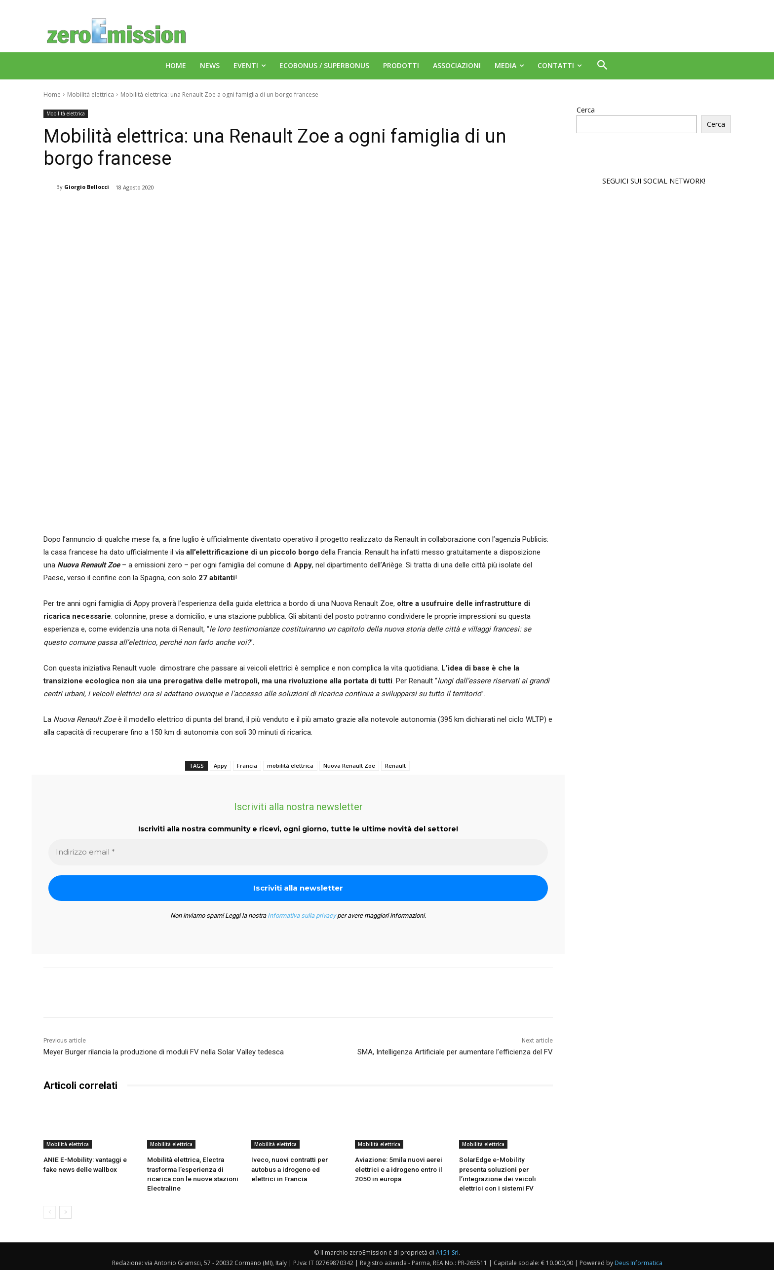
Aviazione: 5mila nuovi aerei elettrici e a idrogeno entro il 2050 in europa (396, 1168)
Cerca (586, 109)
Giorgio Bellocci (86, 186)
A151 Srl (447, 1250)
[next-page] (65, 1210)
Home (52, 94)
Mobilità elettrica (90, 94)
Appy (220, 765)
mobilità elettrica (290, 765)
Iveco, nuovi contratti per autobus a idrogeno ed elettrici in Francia (296, 1168)
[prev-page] (49, 1210)
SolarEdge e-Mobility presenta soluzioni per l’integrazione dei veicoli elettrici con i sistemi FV (504, 1168)
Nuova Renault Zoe (349, 765)
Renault (395, 765)
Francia (247, 765)
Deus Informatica (638, 1261)
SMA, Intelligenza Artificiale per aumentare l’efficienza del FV (455, 1051)
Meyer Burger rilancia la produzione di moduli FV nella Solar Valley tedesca (163, 1051)
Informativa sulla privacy (302, 915)
